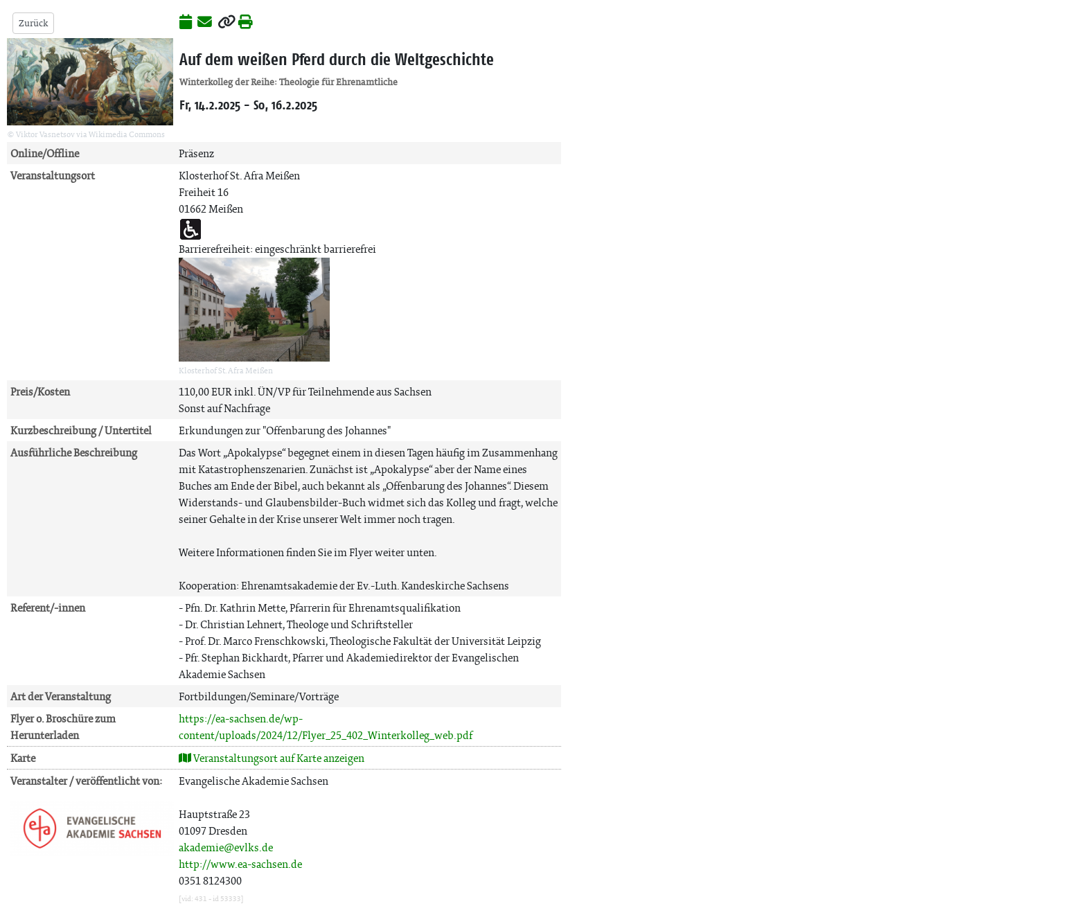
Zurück (33, 23)
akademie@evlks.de (226, 847)
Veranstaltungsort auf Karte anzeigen (271, 758)
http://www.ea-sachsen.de (240, 864)
